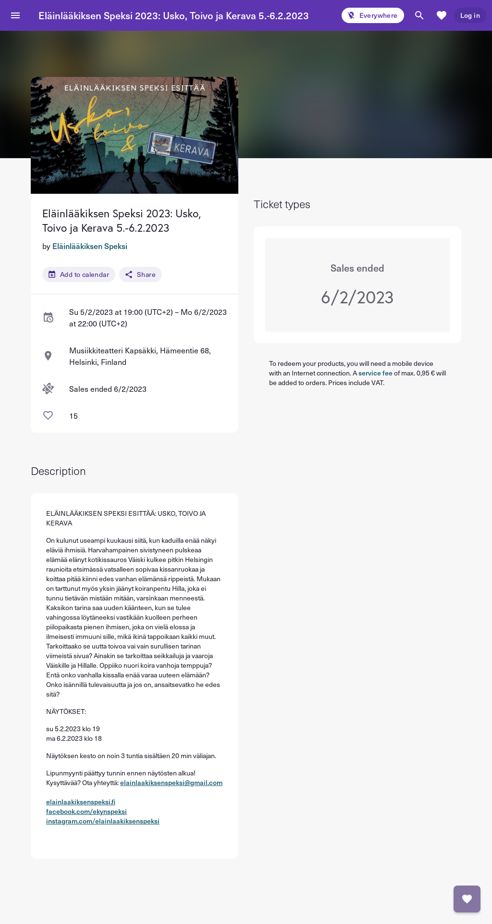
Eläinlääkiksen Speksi (89, 245)
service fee (375, 373)
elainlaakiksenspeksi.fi (80, 802)
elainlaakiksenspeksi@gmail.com (171, 782)
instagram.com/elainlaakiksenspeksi (103, 821)
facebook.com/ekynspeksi (86, 811)
